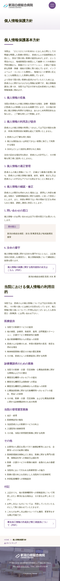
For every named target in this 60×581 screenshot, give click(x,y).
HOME (6, 540)
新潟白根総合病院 (18, 6)
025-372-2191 (23, 566)
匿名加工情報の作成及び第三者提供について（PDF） (28, 523)
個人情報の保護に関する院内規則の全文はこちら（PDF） (28, 268)
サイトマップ (11, 543)
